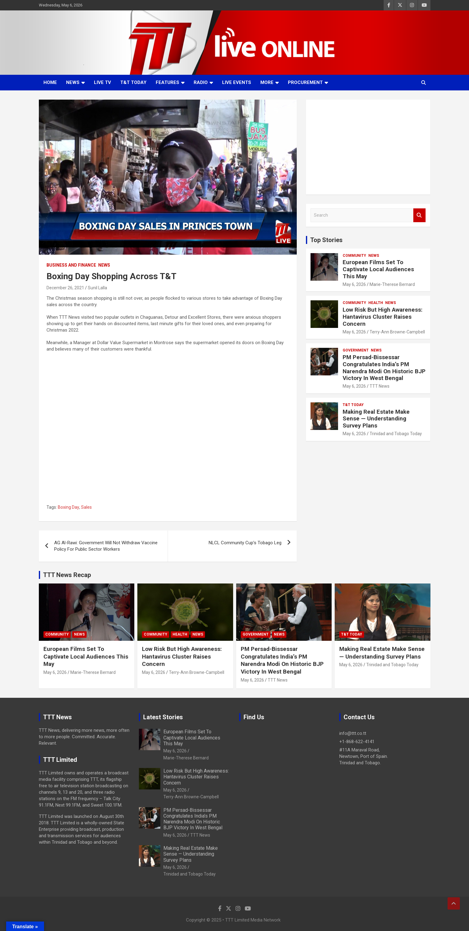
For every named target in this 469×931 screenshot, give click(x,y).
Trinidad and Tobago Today (396, 433)
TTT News (379, 386)
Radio (201, 82)
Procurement (305, 82)
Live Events (236, 82)
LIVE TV (102, 82)
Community (354, 255)
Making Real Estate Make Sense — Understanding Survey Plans (376, 418)
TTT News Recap (67, 575)
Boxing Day (68, 507)
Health (375, 303)
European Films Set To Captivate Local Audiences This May (378, 269)
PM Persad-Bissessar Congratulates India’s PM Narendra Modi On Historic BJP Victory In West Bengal (384, 368)
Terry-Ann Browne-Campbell (397, 331)
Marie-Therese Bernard (392, 284)
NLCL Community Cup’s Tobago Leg (245, 542)
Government (356, 350)
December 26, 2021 (65, 287)
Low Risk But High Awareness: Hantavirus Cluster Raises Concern (382, 316)
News (73, 82)
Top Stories (326, 240)
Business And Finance (71, 265)
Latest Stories (163, 717)
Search (419, 215)
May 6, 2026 (354, 284)
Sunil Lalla (97, 287)
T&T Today (133, 82)
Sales (86, 507)
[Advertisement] (368, 147)
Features (167, 82)
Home (50, 82)
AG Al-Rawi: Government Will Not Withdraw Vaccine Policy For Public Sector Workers (106, 546)
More (267, 82)
